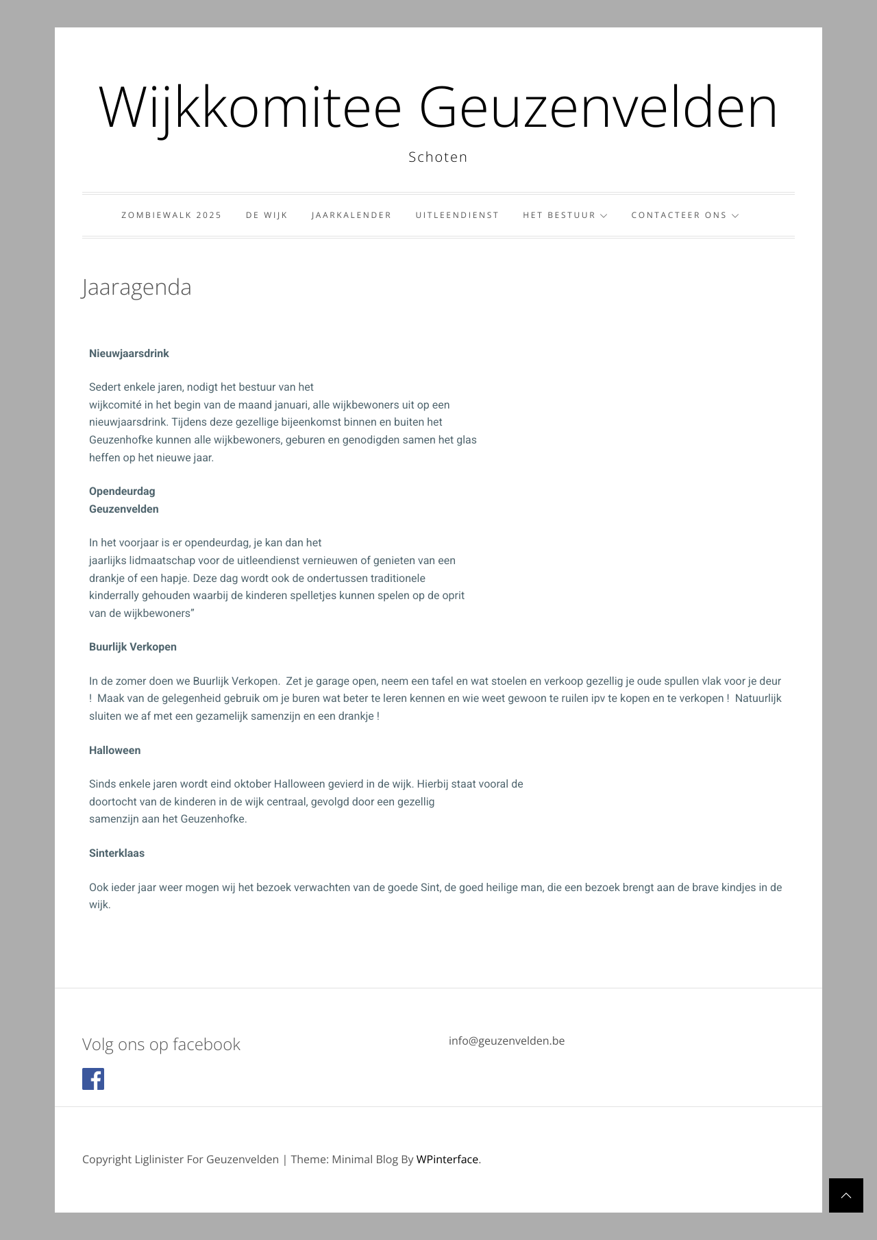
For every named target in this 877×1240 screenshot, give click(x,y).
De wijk (267, 215)
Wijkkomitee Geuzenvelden (438, 105)
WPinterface (447, 1159)
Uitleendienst (457, 215)
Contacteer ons (685, 215)
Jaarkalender (352, 215)
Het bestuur (565, 215)
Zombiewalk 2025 (171, 215)
